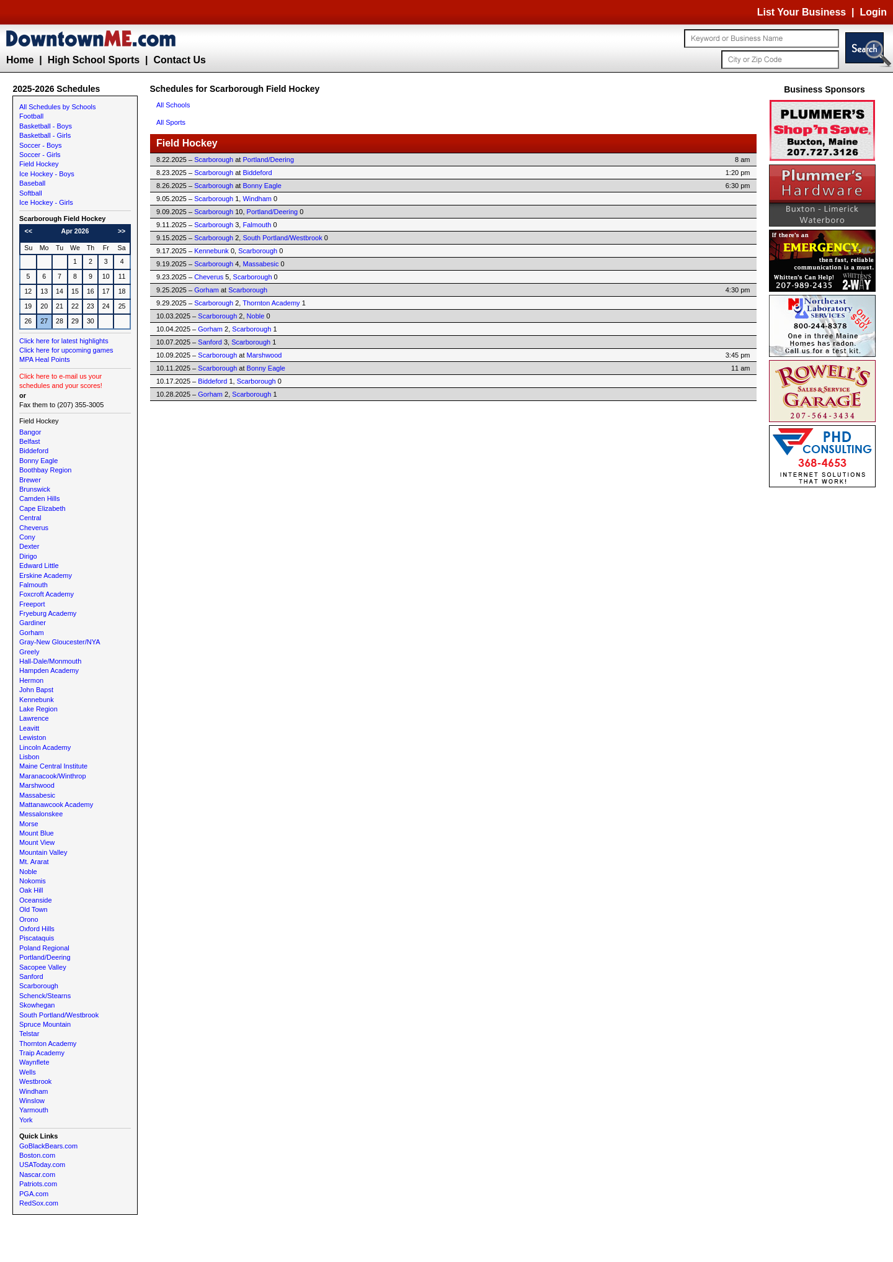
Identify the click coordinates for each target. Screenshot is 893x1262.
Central (30, 517)
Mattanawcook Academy (56, 804)
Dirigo (28, 556)
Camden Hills (39, 498)
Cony (27, 537)
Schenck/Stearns (45, 995)
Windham (33, 1091)
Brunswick (34, 489)
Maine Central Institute (53, 766)
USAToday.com (42, 1164)
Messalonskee (41, 814)
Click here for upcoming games (66, 350)
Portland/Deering (45, 957)
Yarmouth (33, 1110)
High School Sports (94, 60)
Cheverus (33, 527)
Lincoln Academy (45, 747)
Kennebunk (36, 699)
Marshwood (37, 785)
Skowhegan (37, 1005)
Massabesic (37, 795)
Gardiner (32, 622)
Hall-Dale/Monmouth (50, 661)
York (26, 1120)
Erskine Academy (45, 575)
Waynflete (34, 1062)
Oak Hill (31, 890)
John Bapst (36, 689)
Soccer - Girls (40, 154)
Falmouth (33, 584)
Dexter (29, 546)
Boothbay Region (45, 470)
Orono (28, 919)
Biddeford (33, 450)
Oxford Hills (37, 928)
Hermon (31, 680)
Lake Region (38, 709)
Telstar (29, 1033)
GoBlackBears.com (48, 1146)
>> (121, 231)
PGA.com (33, 1193)
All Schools (173, 105)
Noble (28, 871)
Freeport (32, 604)
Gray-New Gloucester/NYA (59, 642)
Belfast (29, 441)
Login (873, 12)
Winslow (32, 1100)
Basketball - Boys (45, 126)
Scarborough (38, 985)
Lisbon (29, 756)
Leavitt (29, 728)
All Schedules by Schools (57, 106)
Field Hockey (39, 164)
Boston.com (37, 1155)
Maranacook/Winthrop (52, 776)
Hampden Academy (49, 670)
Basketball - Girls (45, 135)
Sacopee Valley (42, 967)
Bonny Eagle (38, 460)
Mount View (37, 842)
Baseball (32, 183)
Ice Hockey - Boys (46, 174)
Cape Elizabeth (42, 508)
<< (28, 231)
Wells (27, 1072)
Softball (30, 193)
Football (31, 116)
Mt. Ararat (34, 861)
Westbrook (35, 1081)
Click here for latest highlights (64, 341)
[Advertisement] (824, 676)
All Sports (170, 122)
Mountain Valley (43, 852)
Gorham (31, 632)
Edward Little (39, 565)
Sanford (31, 976)
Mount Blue (36, 833)
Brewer (30, 480)
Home (19, 60)
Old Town (33, 909)
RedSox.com (38, 1203)
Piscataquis (36, 938)
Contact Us (179, 60)
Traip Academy (41, 1053)
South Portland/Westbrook (59, 1015)
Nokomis (32, 881)
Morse (28, 823)
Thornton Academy (47, 1043)
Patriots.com (38, 1184)
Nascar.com (37, 1174)
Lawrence (34, 718)
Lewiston (32, 737)
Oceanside (35, 900)
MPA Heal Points (44, 359)
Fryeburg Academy (47, 613)
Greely (29, 652)
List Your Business (801, 12)
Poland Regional (44, 948)
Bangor (30, 432)
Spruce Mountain (45, 1024)
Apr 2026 (75, 231)
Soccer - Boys (40, 145)
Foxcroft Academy (46, 594)
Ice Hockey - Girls (46, 202)
